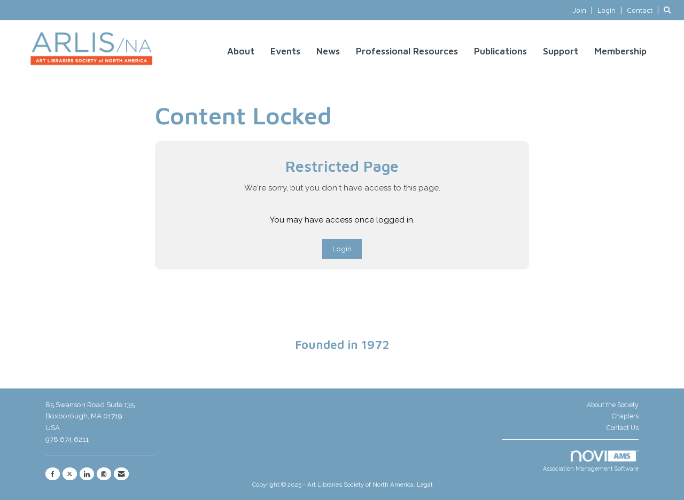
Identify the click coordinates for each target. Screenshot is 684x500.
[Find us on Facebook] (52, 473)
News (328, 51)
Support (560, 51)
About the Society (613, 405)
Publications (500, 51)
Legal (424, 484)
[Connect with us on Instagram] (104, 473)
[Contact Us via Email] (121, 473)
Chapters (625, 416)
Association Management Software (591, 461)
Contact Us (623, 428)
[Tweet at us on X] (70, 473)
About (240, 51)
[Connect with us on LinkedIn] (87, 473)
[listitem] (584, 10)
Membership (620, 51)
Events (285, 51)
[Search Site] (670, 10)
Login (342, 248)
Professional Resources (407, 51)
